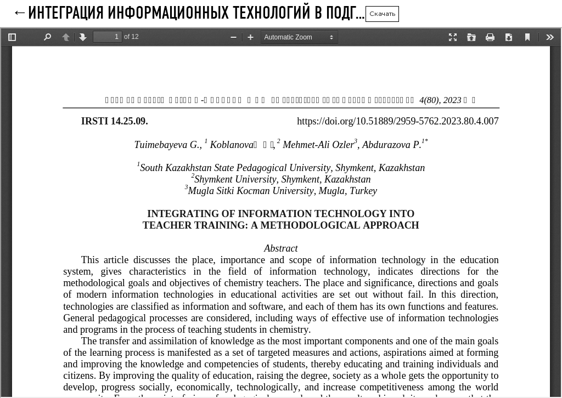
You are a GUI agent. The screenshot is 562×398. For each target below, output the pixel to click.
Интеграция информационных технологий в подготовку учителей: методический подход (196, 13)
